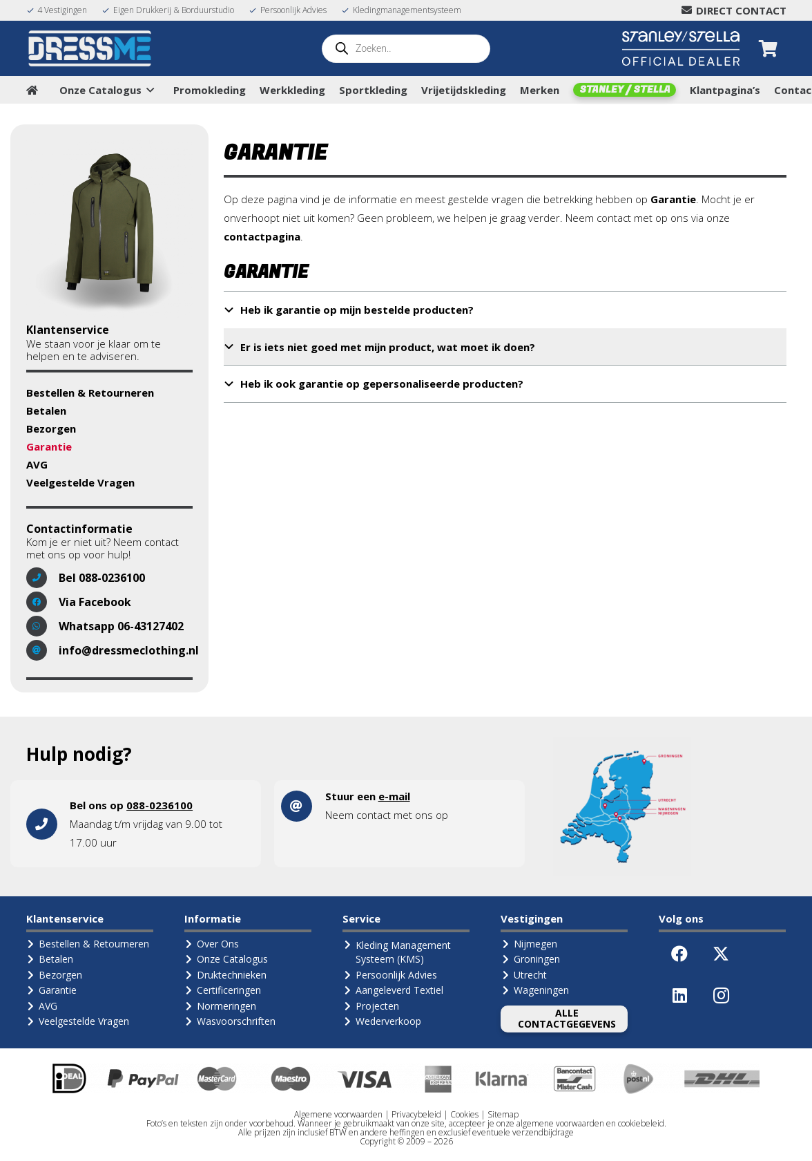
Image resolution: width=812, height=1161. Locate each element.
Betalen (46, 410)
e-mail (394, 796)
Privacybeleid (416, 1114)
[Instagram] (721, 995)
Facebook (105, 602)
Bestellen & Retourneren (90, 392)
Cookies (464, 1114)
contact (373, 815)
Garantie (49, 446)
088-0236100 (112, 577)
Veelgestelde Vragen (80, 482)
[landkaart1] (622, 806)
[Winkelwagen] (768, 48)
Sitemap (503, 1114)
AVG (37, 464)
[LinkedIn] (679, 995)
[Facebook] (679, 953)
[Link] (142, 823)
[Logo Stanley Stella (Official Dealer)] (681, 48)
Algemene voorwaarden (338, 1114)
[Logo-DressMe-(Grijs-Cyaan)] (90, 48)
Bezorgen (51, 428)
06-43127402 (150, 626)
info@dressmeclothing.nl (129, 650)
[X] (721, 953)
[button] (148, 90)
